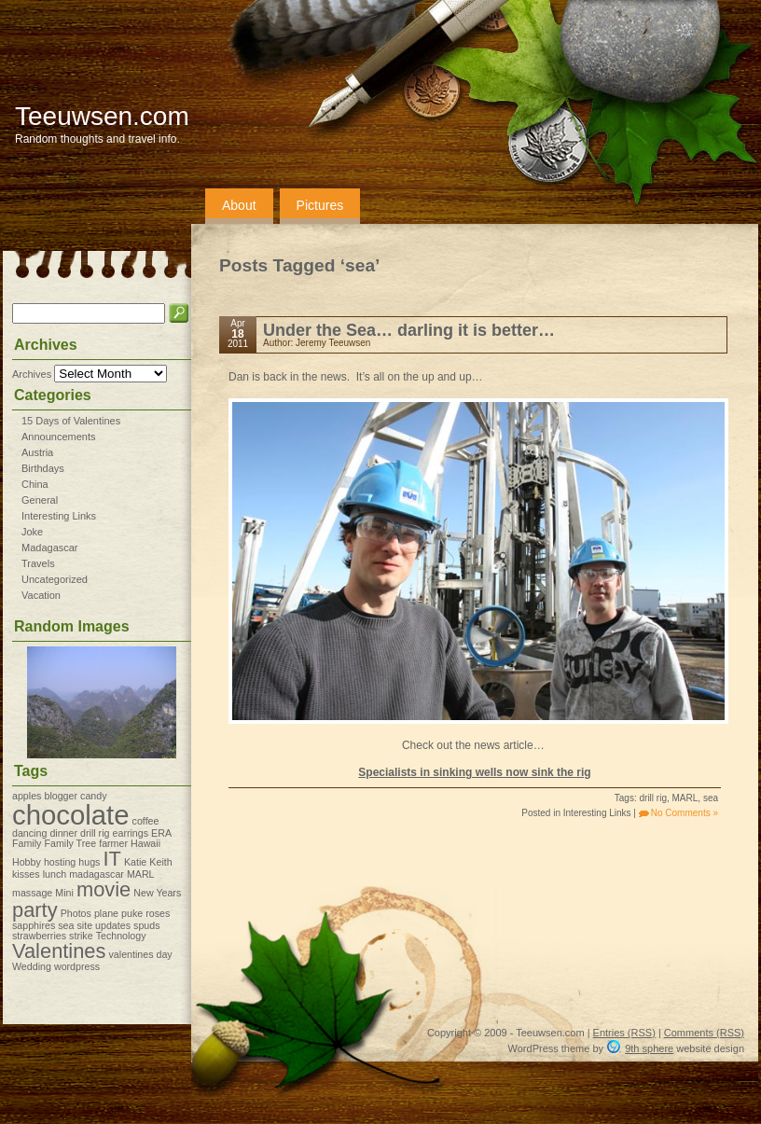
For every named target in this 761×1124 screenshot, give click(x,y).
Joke (32, 531)
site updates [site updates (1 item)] (104, 925)
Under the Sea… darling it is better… (409, 330)
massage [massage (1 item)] (32, 892)
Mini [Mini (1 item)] (64, 892)
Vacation (41, 595)
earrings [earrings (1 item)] (131, 833)
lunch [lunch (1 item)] (54, 874)
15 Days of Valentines (70, 420)
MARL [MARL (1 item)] (141, 874)
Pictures (320, 205)
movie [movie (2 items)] (103, 889)
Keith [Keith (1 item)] (160, 861)
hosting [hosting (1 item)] (60, 861)
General (39, 500)
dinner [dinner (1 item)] (63, 833)
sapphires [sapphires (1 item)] (33, 925)
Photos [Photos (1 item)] (76, 913)
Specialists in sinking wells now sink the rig (474, 772)
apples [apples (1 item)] (26, 795)
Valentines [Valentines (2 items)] (58, 951)
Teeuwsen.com (102, 116)
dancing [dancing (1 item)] (29, 833)
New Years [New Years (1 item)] (157, 892)
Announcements (58, 436)
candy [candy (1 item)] (93, 795)
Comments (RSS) (704, 1032)
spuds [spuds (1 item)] (146, 925)
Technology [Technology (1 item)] (121, 935)
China (34, 484)
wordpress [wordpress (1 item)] (77, 966)
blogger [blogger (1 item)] (60, 795)
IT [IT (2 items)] (111, 858)
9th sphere (649, 1048)
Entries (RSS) (624, 1032)
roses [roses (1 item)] (157, 913)
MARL (685, 798)
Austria (37, 452)
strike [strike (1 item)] (80, 935)
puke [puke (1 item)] (132, 913)
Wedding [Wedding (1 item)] (31, 966)
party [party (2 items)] (35, 910)
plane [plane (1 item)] (106, 913)
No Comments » (684, 813)
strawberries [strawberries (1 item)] (39, 935)
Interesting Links (58, 515)
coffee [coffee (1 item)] (145, 820)
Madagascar (49, 547)
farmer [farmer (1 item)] (113, 843)
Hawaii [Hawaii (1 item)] (145, 843)
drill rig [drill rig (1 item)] (94, 833)
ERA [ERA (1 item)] (161, 833)
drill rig (653, 798)
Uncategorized (54, 579)
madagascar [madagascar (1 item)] (96, 874)
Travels (38, 563)
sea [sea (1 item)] (66, 925)
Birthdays (42, 468)
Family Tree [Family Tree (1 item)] (70, 843)
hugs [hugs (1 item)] (89, 861)
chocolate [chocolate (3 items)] (71, 814)
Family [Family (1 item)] (26, 843)
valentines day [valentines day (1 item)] (141, 954)
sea (710, 798)
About (239, 205)
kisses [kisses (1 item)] (26, 874)
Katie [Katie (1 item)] (135, 861)
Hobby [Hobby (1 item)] (26, 861)
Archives (31, 374)
